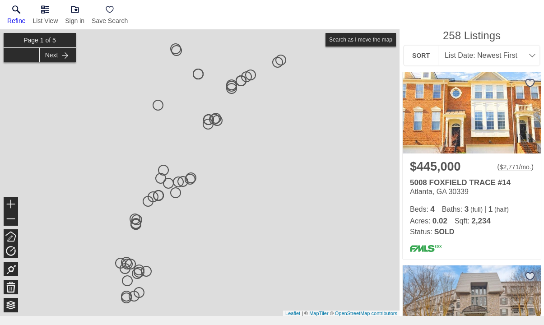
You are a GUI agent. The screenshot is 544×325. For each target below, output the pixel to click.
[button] (45, 16)
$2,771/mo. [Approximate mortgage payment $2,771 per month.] (515, 167)
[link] (16, 16)
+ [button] (11, 205)
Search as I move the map (360, 40)
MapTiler (318, 313)
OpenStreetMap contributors (366, 313)
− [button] (11, 219)
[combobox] (486, 55)
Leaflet (292, 313)
